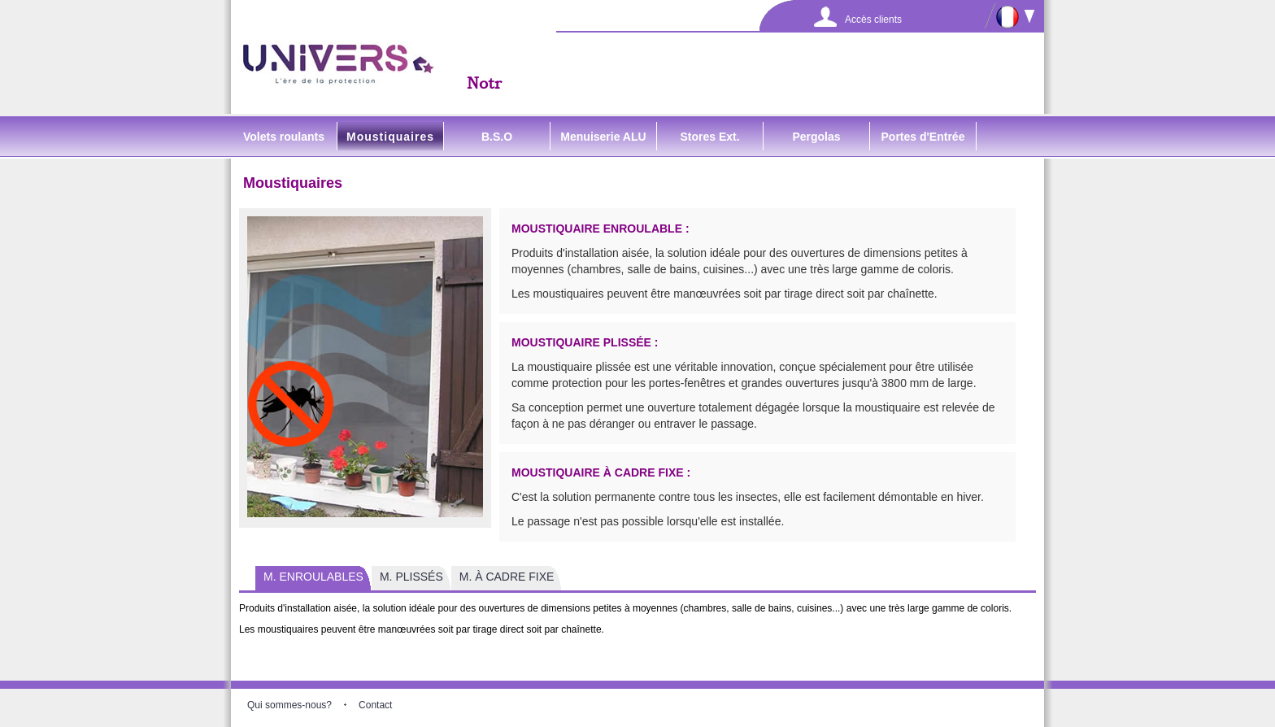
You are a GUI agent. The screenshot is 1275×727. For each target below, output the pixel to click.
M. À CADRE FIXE (507, 576)
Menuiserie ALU (603, 136)
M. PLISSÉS (411, 576)
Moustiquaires (390, 136)
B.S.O (496, 136)
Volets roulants (283, 136)
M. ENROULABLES (313, 576)
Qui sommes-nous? (289, 705)
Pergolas (816, 136)
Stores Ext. (709, 136)
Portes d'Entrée (923, 136)
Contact (375, 705)
